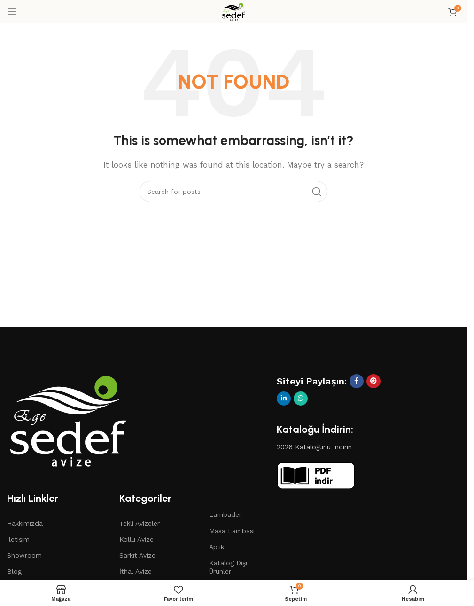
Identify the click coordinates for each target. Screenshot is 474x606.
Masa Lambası (232, 531)
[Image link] (68, 420)
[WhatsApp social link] (301, 398)
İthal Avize (135, 571)
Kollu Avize (136, 539)
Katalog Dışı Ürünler (228, 567)
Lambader (225, 514)
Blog (14, 571)
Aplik (216, 547)
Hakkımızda (25, 523)
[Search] (233, 191)
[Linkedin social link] (284, 398)
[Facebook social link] (357, 381)
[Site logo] (233, 11)
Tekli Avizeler (139, 523)
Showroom (24, 555)
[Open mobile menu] (11, 11)
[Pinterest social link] (373, 381)
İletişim (18, 539)
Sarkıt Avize (137, 555)
